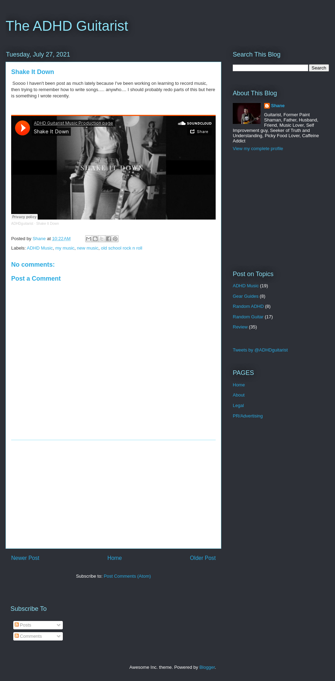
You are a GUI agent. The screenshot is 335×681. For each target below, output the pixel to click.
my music (64, 248)
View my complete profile (258, 148)
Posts (23, 625)
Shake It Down (47, 223)
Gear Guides (246, 296)
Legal (238, 405)
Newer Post (25, 558)
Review (240, 327)
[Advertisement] (113, 494)
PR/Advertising (248, 416)
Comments (28, 636)
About (239, 395)
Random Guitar (248, 316)
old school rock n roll (121, 248)
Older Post (203, 558)
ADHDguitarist (22, 223)
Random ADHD (248, 306)
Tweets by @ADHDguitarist (260, 350)
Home (114, 558)
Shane (278, 105)
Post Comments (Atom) (127, 576)
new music (87, 248)
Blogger (207, 667)
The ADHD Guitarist (67, 26)
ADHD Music (40, 248)
